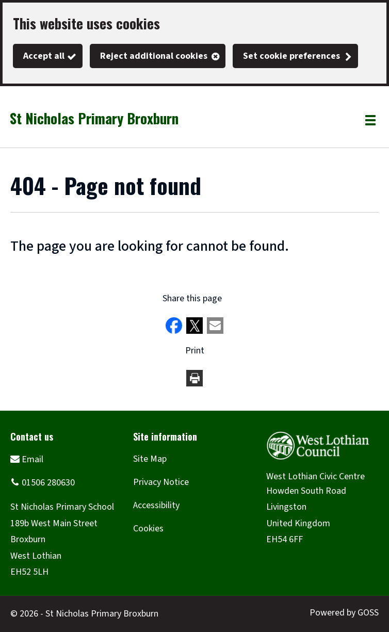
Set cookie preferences (291, 56)
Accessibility (156, 505)
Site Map (150, 458)
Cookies (148, 528)
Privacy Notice (161, 482)
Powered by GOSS (344, 612)
